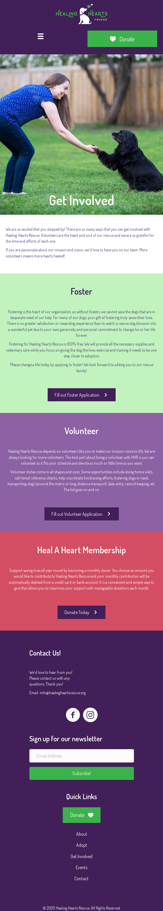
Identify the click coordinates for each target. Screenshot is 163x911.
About (81, 834)
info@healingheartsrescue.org (63, 692)
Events (81, 867)
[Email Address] (81, 756)
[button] (81, 773)
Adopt (81, 845)
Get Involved (81, 856)
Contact (81, 878)
